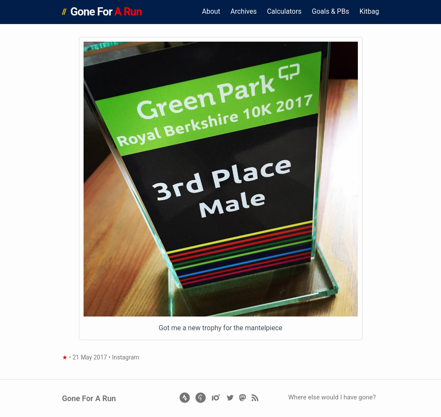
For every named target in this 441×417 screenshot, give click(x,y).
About (211, 11)
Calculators (284, 11)
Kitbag (369, 11)
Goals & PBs (330, 11)
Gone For (106, 11)
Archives (244, 11)
